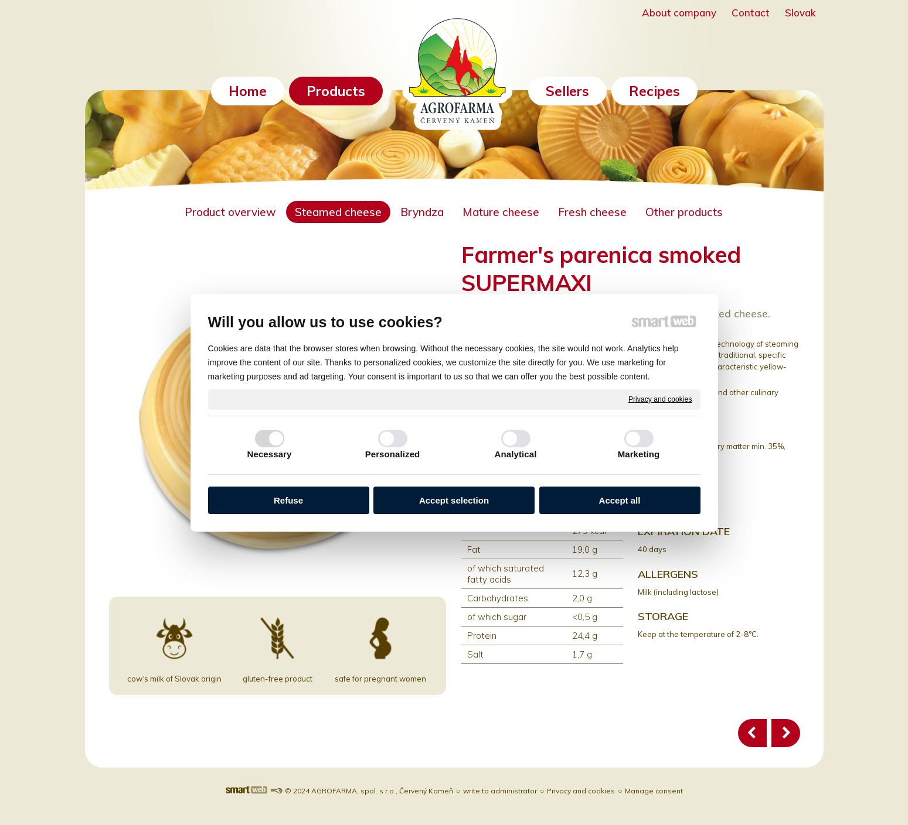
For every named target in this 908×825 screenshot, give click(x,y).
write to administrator (500, 790)
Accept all (620, 500)
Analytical (516, 454)
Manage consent (654, 790)
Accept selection (454, 500)
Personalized (392, 454)
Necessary (269, 454)
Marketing (639, 454)
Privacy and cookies (660, 399)
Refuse (288, 500)
